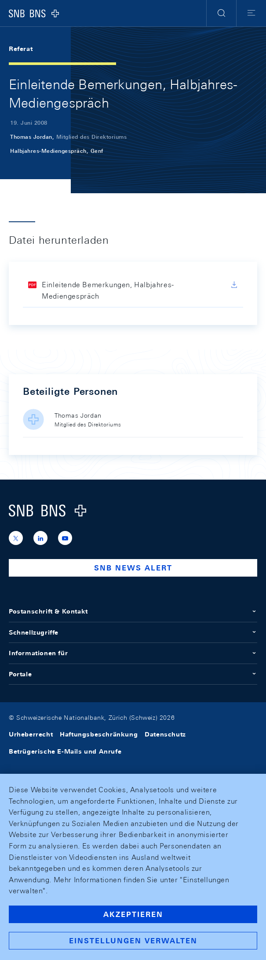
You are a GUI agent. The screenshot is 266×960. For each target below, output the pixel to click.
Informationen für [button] (133, 653)
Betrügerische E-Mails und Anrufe (65, 751)
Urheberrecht (31, 734)
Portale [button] (133, 674)
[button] (221, 13)
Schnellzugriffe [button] (133, 632)
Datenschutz (165, 734)
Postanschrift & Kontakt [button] (133, 611)
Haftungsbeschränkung (99, 734)
